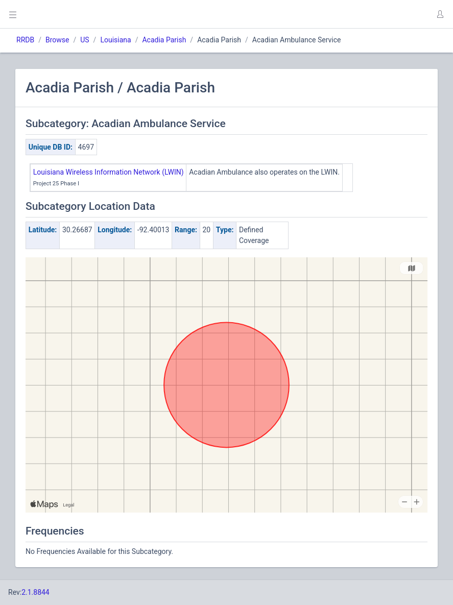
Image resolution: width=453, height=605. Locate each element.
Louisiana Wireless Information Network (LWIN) (108, 172)
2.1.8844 (35, 592)
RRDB (25, 40)
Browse (57, 40)
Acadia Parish (164, 40)
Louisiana (115, 40)
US (84, 40)
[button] (439, 14)
